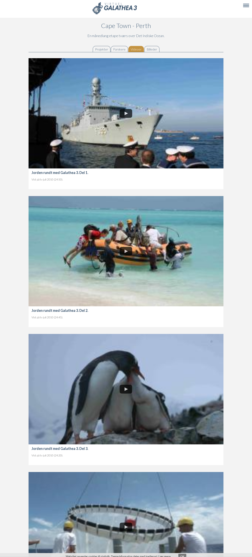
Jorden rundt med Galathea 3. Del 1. (60, 172)
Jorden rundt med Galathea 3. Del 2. (60, 310)
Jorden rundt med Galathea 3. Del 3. (60, 448)
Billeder (152, 49)
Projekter (101, 49)
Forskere (119, 49)
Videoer (137, 49)
